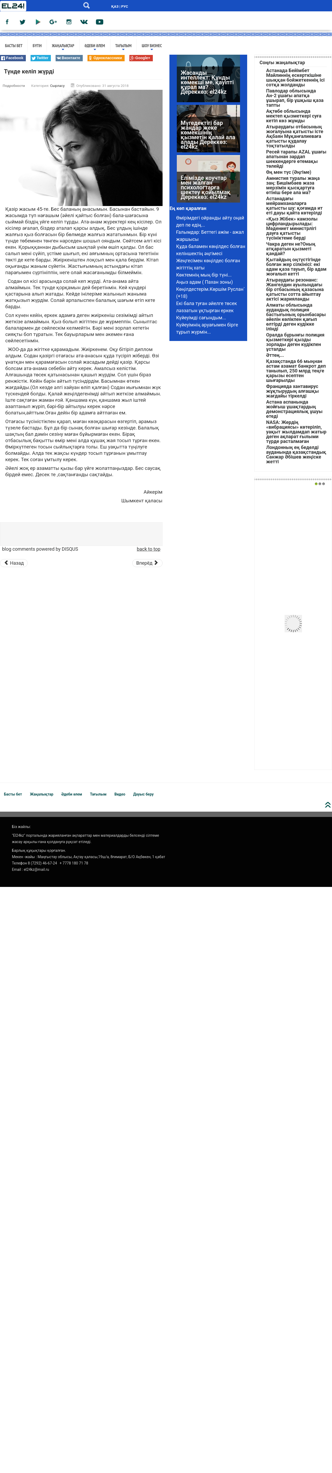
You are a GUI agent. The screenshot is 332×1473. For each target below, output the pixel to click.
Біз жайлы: (21, 827)
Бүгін (37, 45)
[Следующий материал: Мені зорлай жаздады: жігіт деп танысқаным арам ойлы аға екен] (147, 563)
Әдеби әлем (95, 47)
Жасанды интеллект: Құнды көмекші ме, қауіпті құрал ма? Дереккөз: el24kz (207, 91)
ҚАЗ (114, 6)
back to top (148, 549)
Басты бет (13, 45)
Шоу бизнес (152, 47)
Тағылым (123, 47)
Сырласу (57, 85)
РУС (124, 6)
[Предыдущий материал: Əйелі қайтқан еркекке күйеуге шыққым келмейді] (14, 563)
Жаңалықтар (63, 47)
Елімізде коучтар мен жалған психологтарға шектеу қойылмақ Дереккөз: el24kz (206, 196)
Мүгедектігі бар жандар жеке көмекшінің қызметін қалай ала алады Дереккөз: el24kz (208, 144)
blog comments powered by (40, 549)
